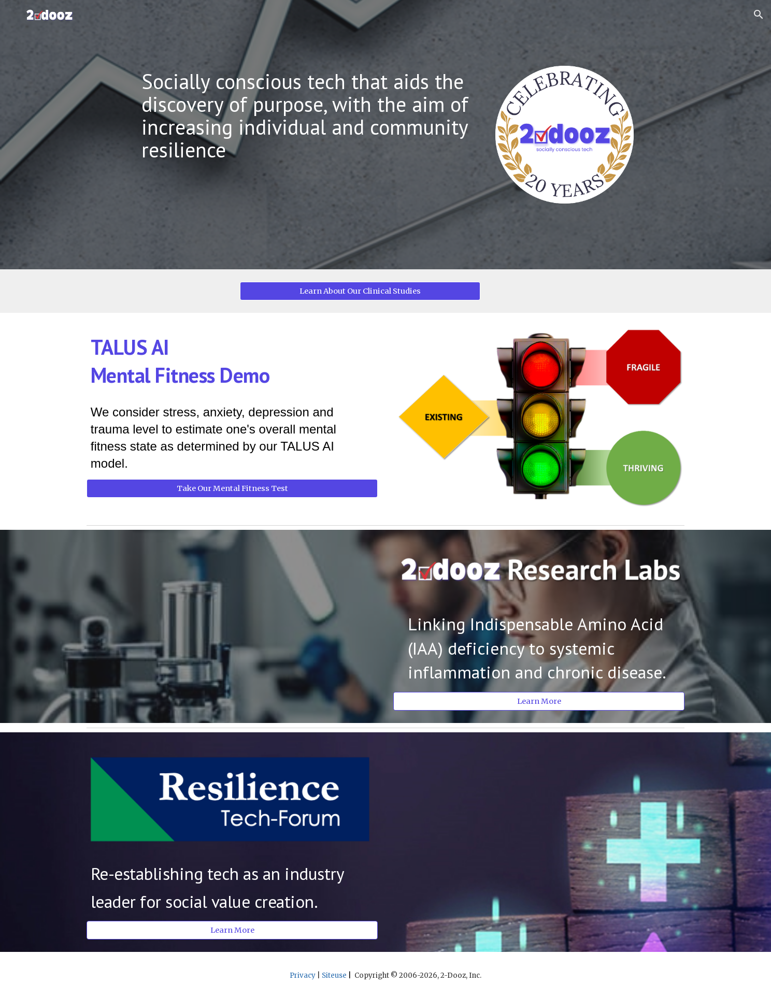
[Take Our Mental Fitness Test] (232, 488)
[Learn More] (539, 701)
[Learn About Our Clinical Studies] (360, 291)
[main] (308, 115)
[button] (758, 14)
